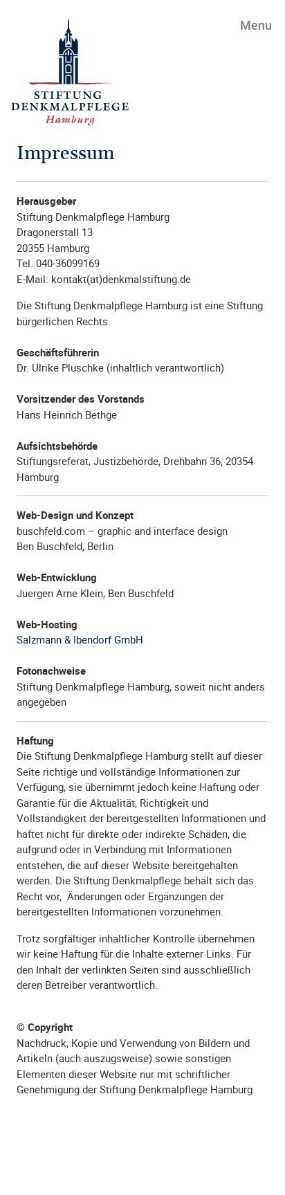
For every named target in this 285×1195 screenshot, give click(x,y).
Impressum (65, 154)
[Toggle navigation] (248, 24)
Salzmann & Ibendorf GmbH (80, 639)
